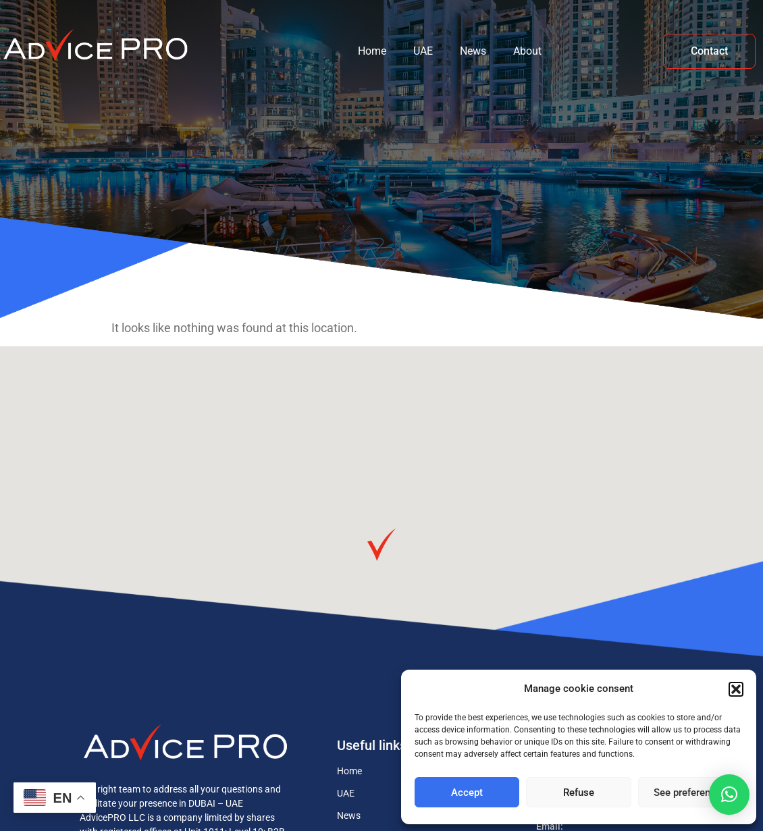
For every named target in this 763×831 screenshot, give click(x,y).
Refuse (578, 792)
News (473, 51)
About (527, 51)
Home (372, 51)
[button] (736, 689)
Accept (467, 792)
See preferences (690, 792)
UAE (423, 51)
